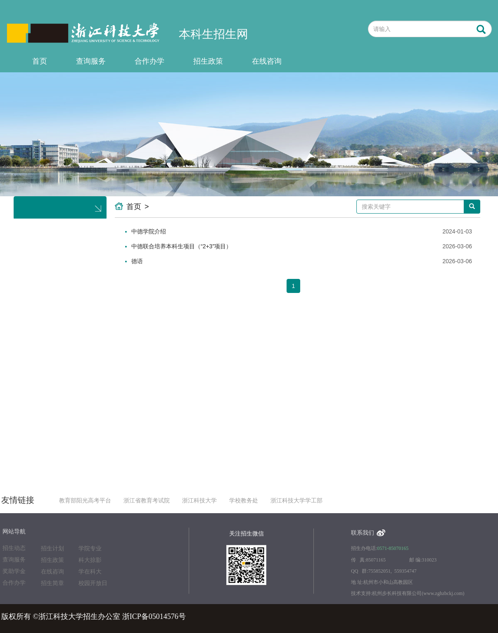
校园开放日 (92, 583)
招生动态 (14, 548)
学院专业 (90, 548)
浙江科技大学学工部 (296, 500)
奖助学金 (14, 571)
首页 (39, 61)
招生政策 (208, 61)
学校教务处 (243, 500)
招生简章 (52, 583)
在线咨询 (267, 61)
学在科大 (90, 572)
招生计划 (52, 548)
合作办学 (149, 61)
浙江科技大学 (199, 500)
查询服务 (91, 61)
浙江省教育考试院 (146, 500)
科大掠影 (90, 560)
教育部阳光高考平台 (85, 500)
